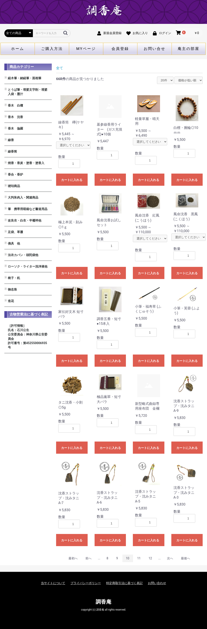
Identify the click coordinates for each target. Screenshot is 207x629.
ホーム (17, 48)
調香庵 (103, 602)
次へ (170, 558)
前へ (88, 558)
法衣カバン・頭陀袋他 (23, 255)
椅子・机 (14, 278)
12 (150, 558)
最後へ (185, 558)
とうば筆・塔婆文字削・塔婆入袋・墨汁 (27, 92)
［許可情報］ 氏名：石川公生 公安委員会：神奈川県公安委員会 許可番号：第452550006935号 (27, 336)
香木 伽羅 (15, 128)
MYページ (86, 48)
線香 (11, 140)
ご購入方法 (52, 48)
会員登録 (120, 48)
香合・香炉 (15, 174)
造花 (11, 301)
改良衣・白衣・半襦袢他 (24, 220)
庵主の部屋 (188, 48)
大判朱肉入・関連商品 (23, 197)
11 (139, 558)
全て (59, 68)
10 (127, 558)
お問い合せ (154, 48)
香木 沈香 (15, 117)
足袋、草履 (15, 232)
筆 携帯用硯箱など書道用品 (27, 209)
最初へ (73, 558)
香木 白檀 (15, 105)
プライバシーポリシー (85, 583)
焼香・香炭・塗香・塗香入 (26, 163)
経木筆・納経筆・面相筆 (24, 78)
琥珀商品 (14, 186)
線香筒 (12, 151)
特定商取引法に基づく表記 (124, 583)
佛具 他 (14, 243)
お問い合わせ (157, 583)
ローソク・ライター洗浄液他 (27, 266)
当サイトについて (53, 583)
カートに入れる (71, 180)
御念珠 (12, 289)
